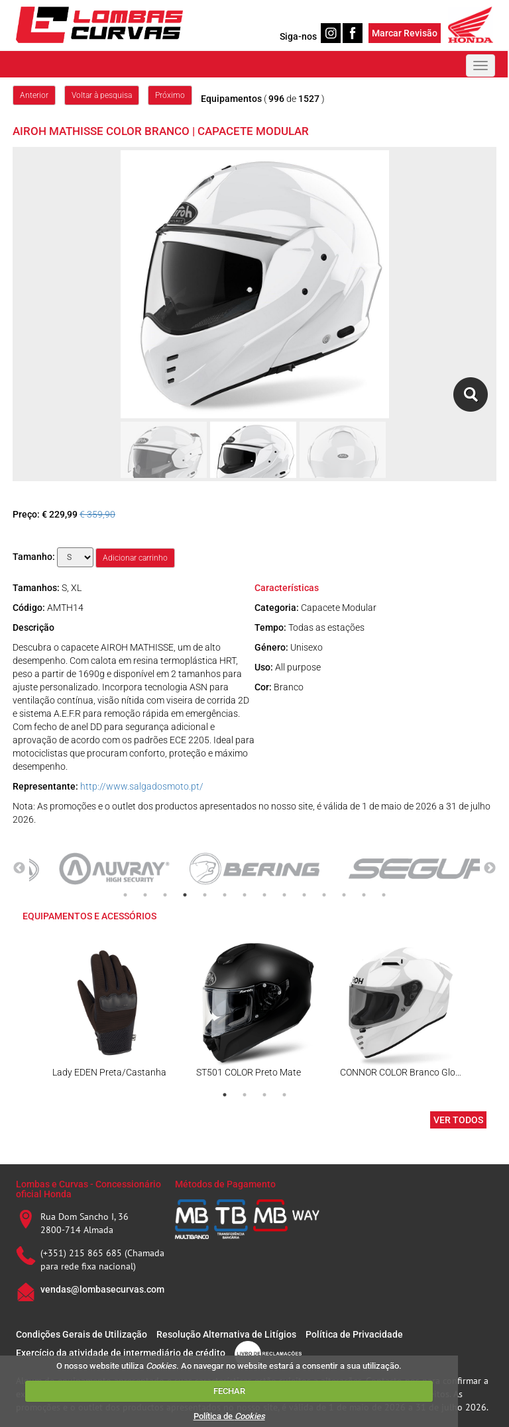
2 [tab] (145, 894)
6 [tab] (224, 894)
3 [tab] (165, 894)
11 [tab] (324, 894)
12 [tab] (344, 894)
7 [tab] (244, 894)
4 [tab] (185, 894)
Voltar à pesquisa (102, 95)
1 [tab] (125, 894)
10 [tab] (304, 894)
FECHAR (229, 1391)
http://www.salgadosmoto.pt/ (141, 786)
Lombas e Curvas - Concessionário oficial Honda (88, 1189)
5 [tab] (204, 894)
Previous (19, 868)
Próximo (170, 95)
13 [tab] (363, 894)
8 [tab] (264, 894)
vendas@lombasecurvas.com (102, 1289)
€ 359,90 (97, 514)
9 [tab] (284, 894)
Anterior (34, 95)
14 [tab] (383, 894)
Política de (229, 1416)
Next (489, 868)
